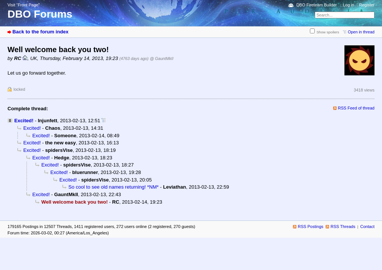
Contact (367, 226)
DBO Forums (40, 14)
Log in (348, 5)
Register (366, 5)
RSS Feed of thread (356, 108)
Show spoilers (328, 32)
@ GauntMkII (162, 58)
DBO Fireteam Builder (316, 5)
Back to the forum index (40, 31)
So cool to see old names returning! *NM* (113, 187)
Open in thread (361, 32)
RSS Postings (310, 226)
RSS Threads (343, 226)
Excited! (23, 120)
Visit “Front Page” (24, 5)
